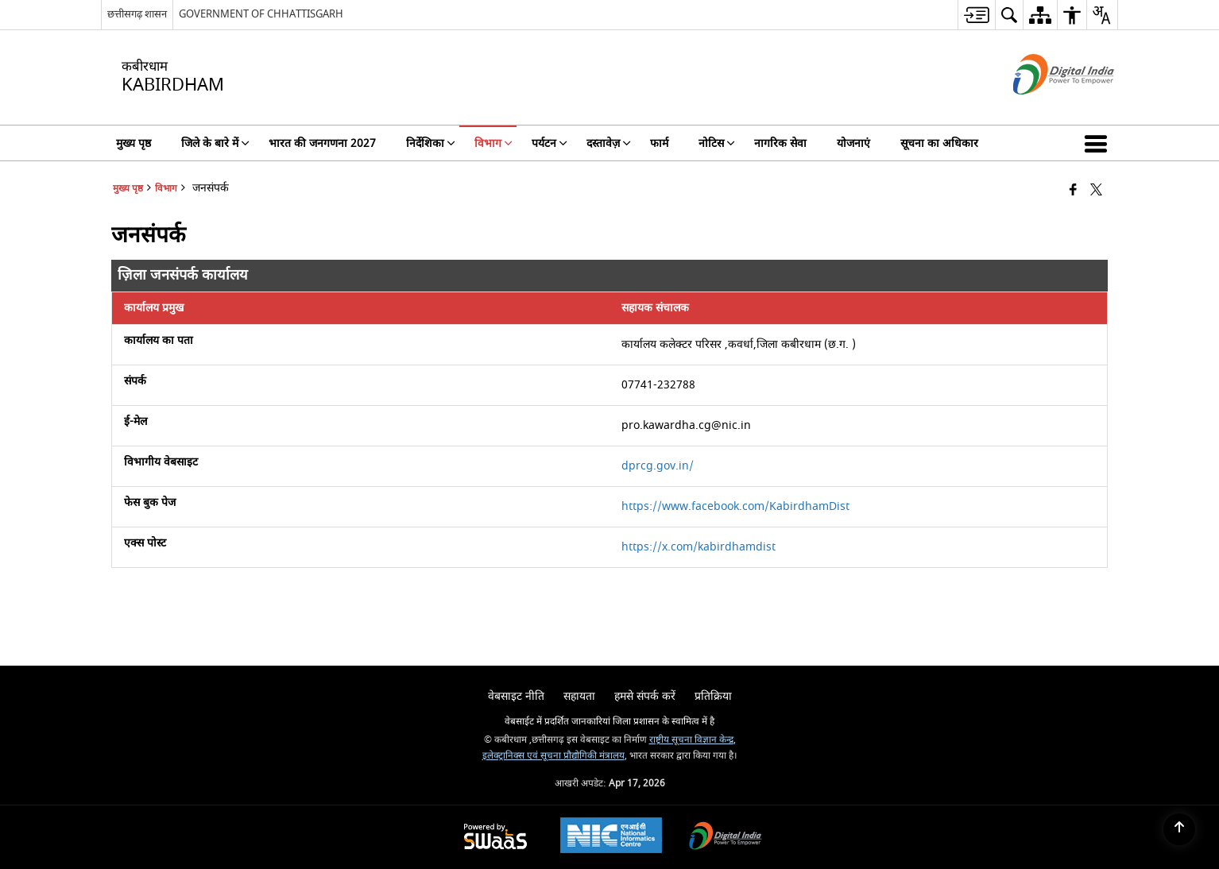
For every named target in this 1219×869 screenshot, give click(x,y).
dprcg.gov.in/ (657, 466)
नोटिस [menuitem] (717, 143)
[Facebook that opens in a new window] (1073, 191)
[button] (1099, 143)
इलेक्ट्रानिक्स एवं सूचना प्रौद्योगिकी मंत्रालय (553, 756)
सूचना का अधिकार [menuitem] (939, 143)
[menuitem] (976, 14)
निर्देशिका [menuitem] (430, 143)
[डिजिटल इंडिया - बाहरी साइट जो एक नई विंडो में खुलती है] (1043, 108)
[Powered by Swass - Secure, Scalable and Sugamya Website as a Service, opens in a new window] (495, 837)
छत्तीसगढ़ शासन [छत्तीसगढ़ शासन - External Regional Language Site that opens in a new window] (137, 13)
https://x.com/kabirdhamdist (698, 547)
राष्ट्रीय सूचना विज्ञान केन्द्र (691, 740)
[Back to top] (1179, 829)
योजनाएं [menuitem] (853, 143)
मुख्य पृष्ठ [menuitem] (133, 143)
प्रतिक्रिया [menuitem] (713, 696)
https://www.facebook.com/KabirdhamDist (735, 506)
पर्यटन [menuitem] (549, 143)
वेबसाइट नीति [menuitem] (516, 696)
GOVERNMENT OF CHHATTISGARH (261, 13)
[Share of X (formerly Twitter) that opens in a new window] (1096, 191)
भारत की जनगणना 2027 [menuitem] (322, 143)
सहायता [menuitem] (579, 696)
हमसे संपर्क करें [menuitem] (644, 696)
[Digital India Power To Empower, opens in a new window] (725, 837)
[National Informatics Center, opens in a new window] (611, 837)
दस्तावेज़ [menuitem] (608, 143)
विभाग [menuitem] (493, 143)
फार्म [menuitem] (659, 143)
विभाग (166, 188)
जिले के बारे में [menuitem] (215, 143)
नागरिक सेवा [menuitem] (780, 143)
